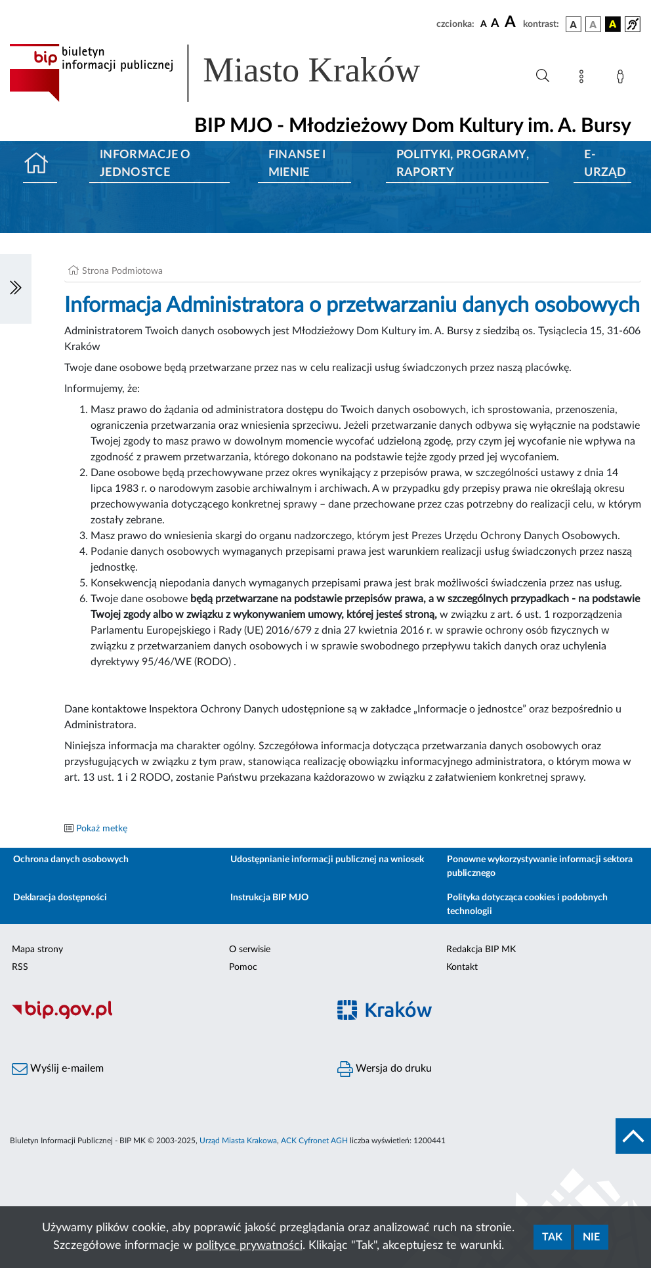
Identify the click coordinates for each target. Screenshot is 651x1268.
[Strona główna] (40, 164)
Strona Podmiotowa (122, 271)
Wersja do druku (384, 1069)
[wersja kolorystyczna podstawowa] (573, 24)
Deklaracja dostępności (60, 897)
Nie (591, 1237)
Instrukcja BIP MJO (269, 897)
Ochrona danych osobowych (71, 859)
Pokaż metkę (101, 828)
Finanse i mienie (297, 164)
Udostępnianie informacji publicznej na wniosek (327, 859)
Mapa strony (37, 949)
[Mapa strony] (584, 78)
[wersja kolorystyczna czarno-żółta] (612, 24)
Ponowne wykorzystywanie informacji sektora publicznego (540, 866)
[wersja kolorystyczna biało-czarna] (593, 24)
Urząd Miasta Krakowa (238, 1141)
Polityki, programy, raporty (462, 164)
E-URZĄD (605, 164)
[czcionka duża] (511, 22)
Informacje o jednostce (145, 164)
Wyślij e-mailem (58, 1069)
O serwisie (249, 949)
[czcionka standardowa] (483, 24)
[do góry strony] (633, 1136)
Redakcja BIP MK (481, 949)
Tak (552, 1237)
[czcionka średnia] (495, 24)
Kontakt (462, 967)
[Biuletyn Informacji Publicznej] (163, 1017)
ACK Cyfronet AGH (314, 1141)
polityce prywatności (249, 1246)
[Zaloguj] (623, 78)
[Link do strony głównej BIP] (233, 73)
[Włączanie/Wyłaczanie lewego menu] (16, 289)
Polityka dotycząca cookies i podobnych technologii (527, 904)
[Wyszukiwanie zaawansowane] (542, 76)
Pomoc (243, 967)
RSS (20, 967)
